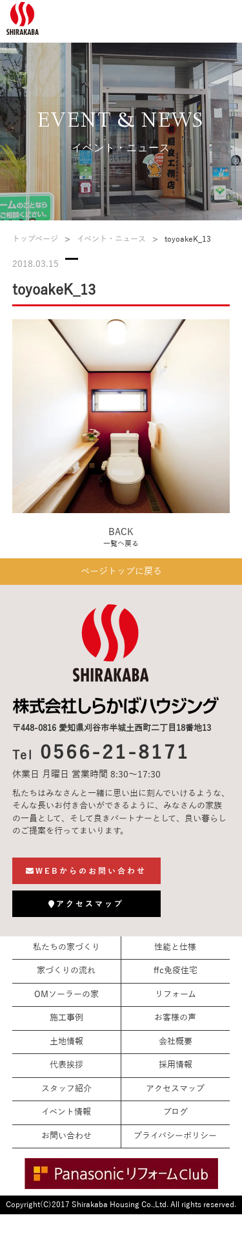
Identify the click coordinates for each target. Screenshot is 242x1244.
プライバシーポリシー (175, 1136)
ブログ (175, 1112)
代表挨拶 (66, 1065)
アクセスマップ (175, 1088)
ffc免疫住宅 (175, 970)
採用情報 (175, 1065)
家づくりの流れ (66, 970)
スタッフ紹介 (66, 1088)
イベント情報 (66, 1112)
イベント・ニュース (111, 239)
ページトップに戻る (121, 571)
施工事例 (66, 1017)
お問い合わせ (66, 1136)
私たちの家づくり (66, 947)
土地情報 (66, 1041)
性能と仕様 (175, 947)
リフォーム (175, 994)
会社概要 (175, 1041)
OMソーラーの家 (66, 994)
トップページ (35, 239)
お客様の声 (175, 1017)
